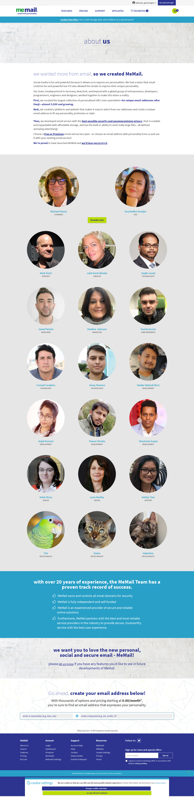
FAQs (73, 754)
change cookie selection (62, 793)
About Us (24, 750)
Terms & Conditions (115, 779)
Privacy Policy (103, 779)
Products (50, 757)
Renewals (50, 761)
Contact (74, 757)
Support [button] (100, 10)
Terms (99, 764)
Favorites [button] (139, 10)
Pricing (23, 761)
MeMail (79, 779)
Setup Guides (77, 761)
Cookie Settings (103, 757)
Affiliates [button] (118, 10)
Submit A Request (79, 764)
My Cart (23, 764)
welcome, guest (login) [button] (144, 3)
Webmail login (167, 3)
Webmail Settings (53, 764)
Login (48, 750)
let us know (66, 669)
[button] (175, 11)
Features (24, 757)
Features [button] (66, 10)
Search (23, 754)
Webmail (100, 750)
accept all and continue (132, 793)
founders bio (97, 225)
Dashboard (51, 754)
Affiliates (100, 754)
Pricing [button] (83, 10)
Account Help (77, 750)
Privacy (99, 761)
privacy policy (160, 787)
